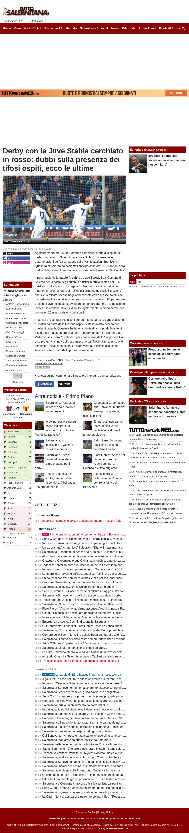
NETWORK (55, 818)
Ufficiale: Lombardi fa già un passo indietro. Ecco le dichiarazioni (83, 779)
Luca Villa (11, 341)
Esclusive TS (139, 401)
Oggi (132, 281)
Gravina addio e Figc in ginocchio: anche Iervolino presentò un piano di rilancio (93, 774)
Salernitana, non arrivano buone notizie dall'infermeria (77, 740)
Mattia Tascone (14, 327)
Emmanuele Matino (16, 313)
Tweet (64, 384)
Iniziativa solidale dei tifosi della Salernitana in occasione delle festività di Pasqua (94, 709)
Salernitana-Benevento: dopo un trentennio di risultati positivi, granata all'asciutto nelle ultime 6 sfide (106, 761)
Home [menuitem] (7, 28)
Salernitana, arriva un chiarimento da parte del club (75, 705)
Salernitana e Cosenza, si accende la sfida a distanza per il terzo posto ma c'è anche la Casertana (105, 783)
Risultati (17, 382)
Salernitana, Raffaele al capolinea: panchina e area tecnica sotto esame (167, 412)
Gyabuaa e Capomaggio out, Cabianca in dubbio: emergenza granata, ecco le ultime (96, 560)
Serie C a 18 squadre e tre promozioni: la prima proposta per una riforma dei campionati (99, 696)
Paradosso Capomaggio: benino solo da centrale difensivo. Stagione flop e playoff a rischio (101, 718)
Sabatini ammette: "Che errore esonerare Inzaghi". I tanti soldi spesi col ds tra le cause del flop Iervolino (109, 748)
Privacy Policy (105, 812)
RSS (138, 818)
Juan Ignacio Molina (16, 360)
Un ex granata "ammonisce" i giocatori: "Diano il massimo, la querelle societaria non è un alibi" (103, 547)
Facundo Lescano (15, 351)
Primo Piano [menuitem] (147, 28)
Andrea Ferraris (14, 370)
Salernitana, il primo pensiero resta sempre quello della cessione (84, 639)
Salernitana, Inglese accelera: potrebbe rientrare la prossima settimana (88, 792)
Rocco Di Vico (13, 337)
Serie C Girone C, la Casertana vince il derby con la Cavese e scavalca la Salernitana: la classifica (105, 538)
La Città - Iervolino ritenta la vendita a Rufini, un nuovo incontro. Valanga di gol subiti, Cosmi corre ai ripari (110, 652)
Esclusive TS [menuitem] (53, 28)
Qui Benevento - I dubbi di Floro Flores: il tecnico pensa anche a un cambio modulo (96, 626)
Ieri (139, 281)
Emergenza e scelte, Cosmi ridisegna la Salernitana (75, 621)
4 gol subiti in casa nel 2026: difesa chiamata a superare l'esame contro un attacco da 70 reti (102, 679)
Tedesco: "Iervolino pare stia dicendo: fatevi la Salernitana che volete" (87, 565)
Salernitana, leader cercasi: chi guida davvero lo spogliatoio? (81, 692)
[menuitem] (183, 28)
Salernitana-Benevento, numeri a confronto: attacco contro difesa (84, 687)
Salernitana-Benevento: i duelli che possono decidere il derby (110, 445)
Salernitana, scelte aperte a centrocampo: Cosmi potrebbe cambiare (86, 757)
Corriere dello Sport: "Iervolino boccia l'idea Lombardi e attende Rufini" (87, 634)
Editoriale (136, 149)
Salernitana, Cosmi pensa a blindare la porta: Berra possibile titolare (86, 630)
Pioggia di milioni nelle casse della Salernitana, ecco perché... (164, 354)
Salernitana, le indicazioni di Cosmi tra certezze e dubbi (60, 445)
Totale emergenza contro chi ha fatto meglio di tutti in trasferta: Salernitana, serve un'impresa (102, 599)
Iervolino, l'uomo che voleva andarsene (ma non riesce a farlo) (82, 520)
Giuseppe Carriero (15, 356)
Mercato (135, 343)
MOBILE (129, 818)
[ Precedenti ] (17, 417)
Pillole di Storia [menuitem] (169, 28)
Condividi (45, 384)
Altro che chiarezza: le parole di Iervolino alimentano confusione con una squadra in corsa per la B (105, 556)
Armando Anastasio (16, 318)
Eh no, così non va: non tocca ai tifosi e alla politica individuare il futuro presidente (95, 578)
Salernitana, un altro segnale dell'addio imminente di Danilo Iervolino (86, 726)
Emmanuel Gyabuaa (17, 365)
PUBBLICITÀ (85, 818)
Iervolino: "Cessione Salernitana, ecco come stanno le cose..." (82, 683)
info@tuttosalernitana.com (113, 828)
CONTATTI (117, 818)
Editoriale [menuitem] (128, 28)
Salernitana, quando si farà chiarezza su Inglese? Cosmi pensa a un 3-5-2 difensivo (96, 713)
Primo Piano (51, 360)
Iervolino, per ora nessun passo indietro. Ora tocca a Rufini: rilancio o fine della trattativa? (99, 569)
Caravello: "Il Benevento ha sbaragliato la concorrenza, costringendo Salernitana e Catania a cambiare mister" (113, 700)
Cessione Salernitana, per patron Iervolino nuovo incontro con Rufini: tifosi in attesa (96, 582)
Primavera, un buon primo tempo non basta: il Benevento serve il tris (90, 534)
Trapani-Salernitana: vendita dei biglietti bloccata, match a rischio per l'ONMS (92, 753)
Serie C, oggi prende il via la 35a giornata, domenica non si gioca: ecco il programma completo (103, 787)
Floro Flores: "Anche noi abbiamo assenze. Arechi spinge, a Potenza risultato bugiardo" (98, 608)
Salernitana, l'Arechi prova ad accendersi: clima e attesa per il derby (86, 604)
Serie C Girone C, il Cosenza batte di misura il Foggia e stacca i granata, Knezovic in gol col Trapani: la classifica (115, 591)
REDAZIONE (69, 818)
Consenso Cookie (85, 812)
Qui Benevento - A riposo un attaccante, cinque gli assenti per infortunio (88, 735)
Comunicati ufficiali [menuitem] (27, 28)
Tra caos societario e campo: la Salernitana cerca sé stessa (80, 660)
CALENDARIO (101, 818)
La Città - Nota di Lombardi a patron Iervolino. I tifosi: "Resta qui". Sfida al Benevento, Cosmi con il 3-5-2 (109, 796)
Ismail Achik (12, 346)
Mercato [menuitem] (71, 28)
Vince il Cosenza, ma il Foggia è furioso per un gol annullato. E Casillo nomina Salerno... (99, 543)
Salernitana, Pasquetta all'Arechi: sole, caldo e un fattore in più (60, 407)
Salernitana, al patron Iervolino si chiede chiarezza (74, 647)
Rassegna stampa (142, 372)
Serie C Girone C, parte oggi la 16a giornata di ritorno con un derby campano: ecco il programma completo (111, 643)
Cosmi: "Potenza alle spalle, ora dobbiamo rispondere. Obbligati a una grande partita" (97, 612)
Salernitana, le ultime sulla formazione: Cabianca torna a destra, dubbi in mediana (95, 770)
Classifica (10, 425)
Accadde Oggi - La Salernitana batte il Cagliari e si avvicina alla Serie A (88, 656)
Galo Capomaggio (15, 332)
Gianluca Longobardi (17, 322)
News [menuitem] (115, 28)
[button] (17, 375)
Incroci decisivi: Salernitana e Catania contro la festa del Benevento (85, 617)
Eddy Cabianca (14, 308)
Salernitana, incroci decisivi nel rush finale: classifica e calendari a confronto (91, 766)
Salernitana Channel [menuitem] (94, 28)
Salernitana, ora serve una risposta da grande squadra (77, 731)
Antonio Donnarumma (17, 304)
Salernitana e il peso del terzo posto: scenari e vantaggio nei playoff (85, 722)
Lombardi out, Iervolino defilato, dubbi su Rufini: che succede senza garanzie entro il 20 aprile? (103, 573)
